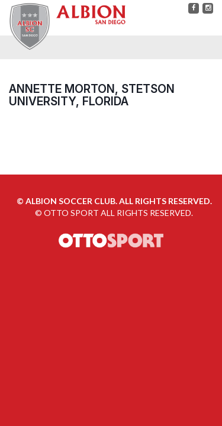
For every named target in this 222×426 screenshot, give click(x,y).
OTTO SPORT (71, 213)
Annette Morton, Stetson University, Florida (92, 95)
